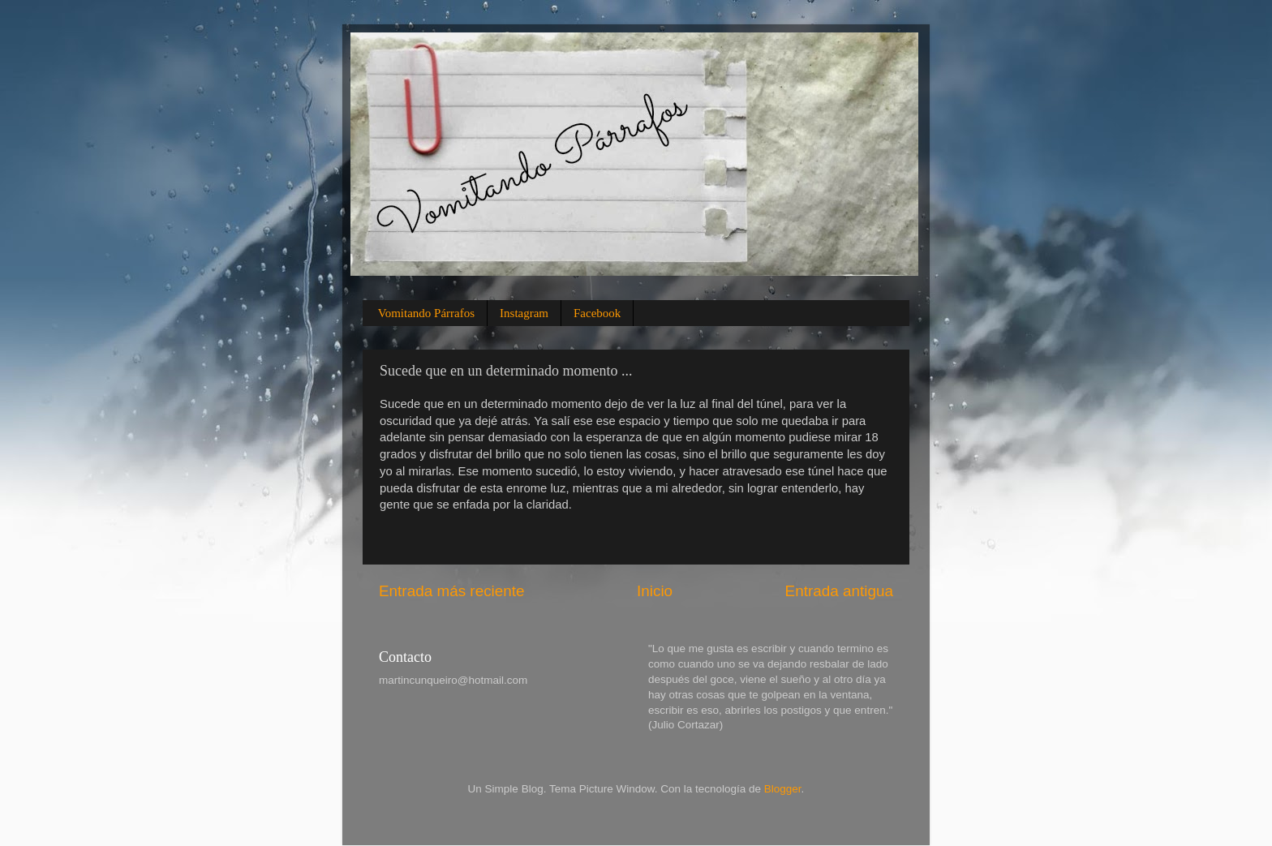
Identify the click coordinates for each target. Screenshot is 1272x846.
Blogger (782, 789)
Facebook (597, 313)
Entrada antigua (839, 590)
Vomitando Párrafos (426, 313)
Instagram (524, 313)
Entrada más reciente (452, 590)
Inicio (655, 590)
